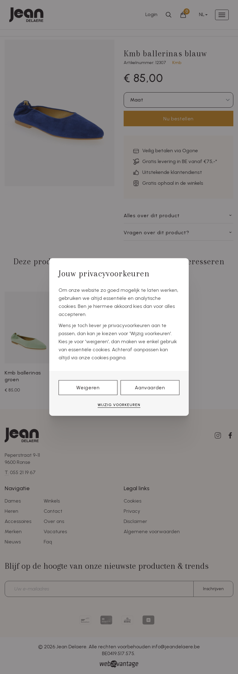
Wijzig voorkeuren (119, 404)
